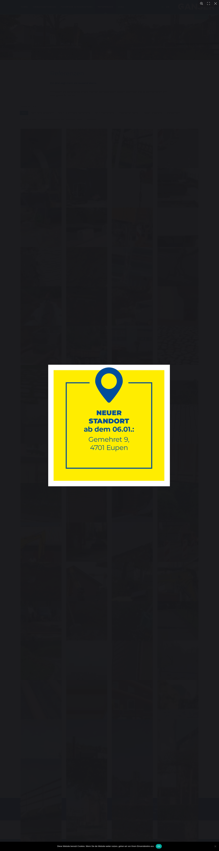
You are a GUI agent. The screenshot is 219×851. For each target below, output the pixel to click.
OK (158, 846)
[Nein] (215, 846)
